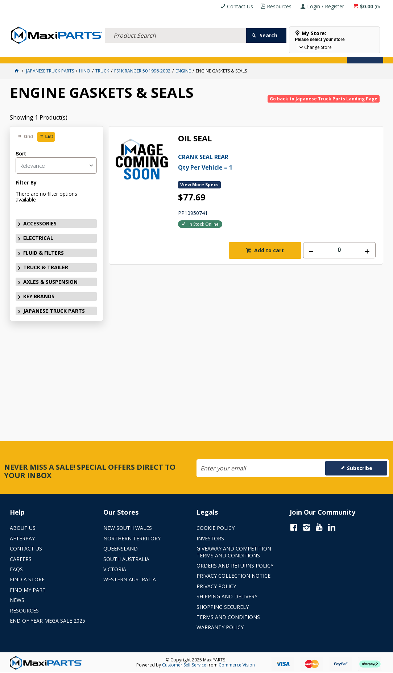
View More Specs (199, 185)
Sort (21, 154)
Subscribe (359, 468)
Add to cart (268, 250)
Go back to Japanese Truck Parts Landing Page (323, 99)
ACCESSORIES (26, 53)
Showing (38, 117)
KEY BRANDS (211, 53)
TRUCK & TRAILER (129, 53)
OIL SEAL (195, 139)
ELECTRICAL (57, 53)
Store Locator (271, 53)
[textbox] (175, 27)
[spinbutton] (339, 250)
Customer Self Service (184, 665)
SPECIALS (239, 53)
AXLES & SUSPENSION (172, 53)
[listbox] (56, 165)
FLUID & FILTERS (91, 53)
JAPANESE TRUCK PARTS (54, 310)
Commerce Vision (237, 665)
